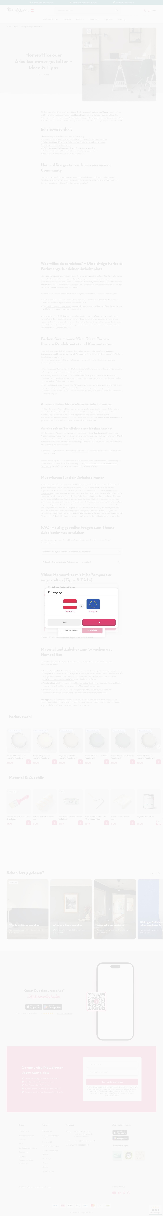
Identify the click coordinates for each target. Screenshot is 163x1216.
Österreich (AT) (70, 605)
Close (64, 622)
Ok (99, 622)
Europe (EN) (93, 605)
